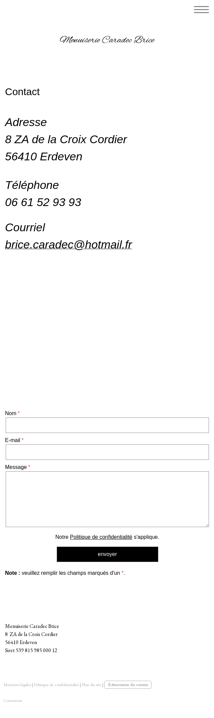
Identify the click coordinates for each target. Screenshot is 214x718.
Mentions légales (17, 684)
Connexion (12, 700)
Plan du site (91, 684)
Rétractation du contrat (128, 684)
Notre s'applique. (107, 537)
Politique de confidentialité (101, 537)
